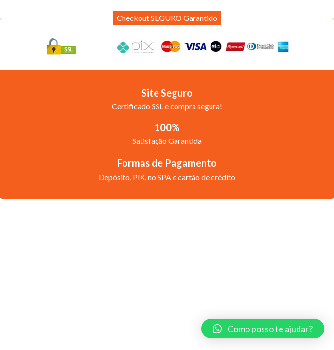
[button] (167, 18)
